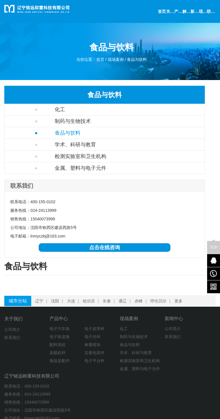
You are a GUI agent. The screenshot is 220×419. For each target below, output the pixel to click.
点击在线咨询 (38, 279)
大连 (73, 304)
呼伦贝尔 (161, 304)
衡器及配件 (45, 364)
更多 (181, 304)
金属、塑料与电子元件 (42, 185)
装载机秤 (43, 356)
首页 (98, 61)
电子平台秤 (69, 364)
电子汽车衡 (45, 332)
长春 (109, 304)
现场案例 (116, 61)
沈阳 (57, 304)
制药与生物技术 (37, 121)
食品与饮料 (140, 61)
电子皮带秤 (69, 332)
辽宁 (42, 304)
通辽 (125, 304)
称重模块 (67, 348)
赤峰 (141, 304)
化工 (24, 109)
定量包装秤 (69, 356)
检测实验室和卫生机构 (42, 162)
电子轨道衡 (45, 340)
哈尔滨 (91, 304)
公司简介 (12, 332)
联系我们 (12, 340)
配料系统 (43, 348)
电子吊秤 (67, 340)
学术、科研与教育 (40, 144)
